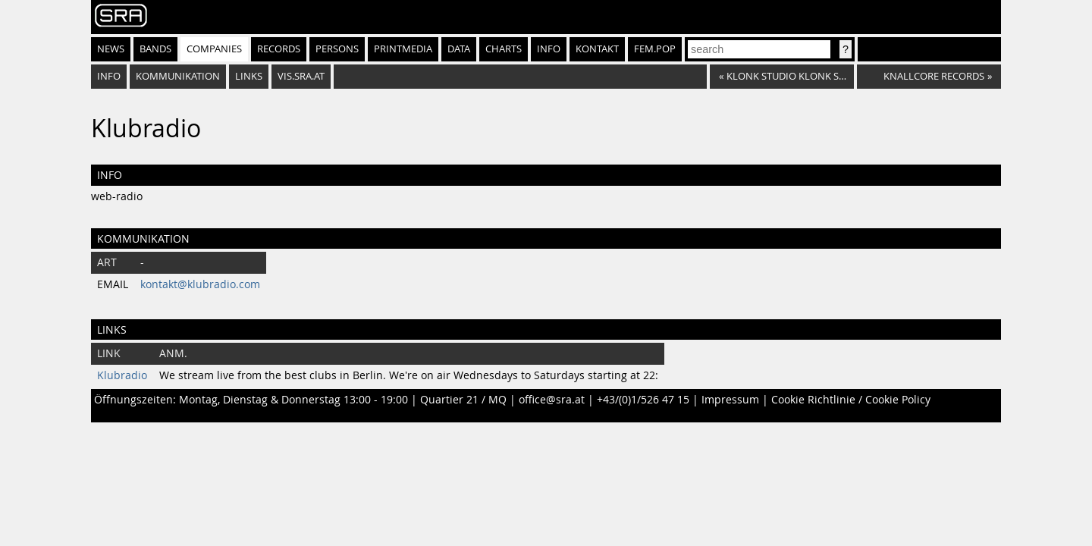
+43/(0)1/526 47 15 (643, 399)
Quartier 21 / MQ (463, 399)
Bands (155, 48)
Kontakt (597, 48)
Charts (503, 48)
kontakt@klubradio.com (200, 284)
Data (458, 48)
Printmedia (403, 48)
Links (248, 76)
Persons (337, 48)
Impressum (730, 399)
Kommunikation (178, 76)
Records (278, 48)
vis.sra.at (301, 76)
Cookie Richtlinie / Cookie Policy (850, 399)
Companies (214, 48)
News (110, 48)
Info (548, 48)
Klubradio (122, 375)
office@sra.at (552, 399)
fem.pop (655, 48)
